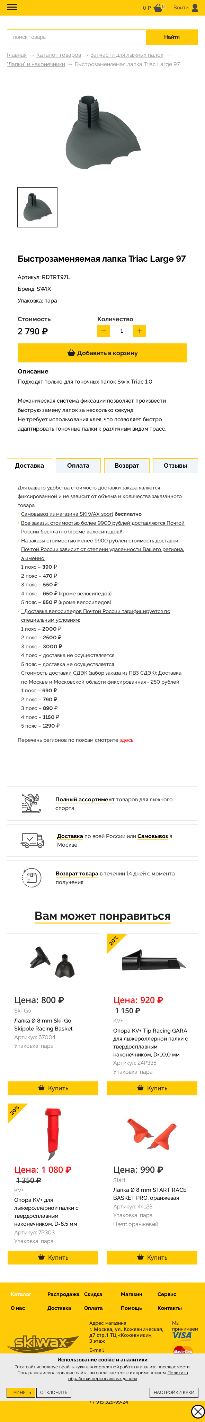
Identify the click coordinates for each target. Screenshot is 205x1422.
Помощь (131, 1308)
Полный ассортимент (85, 799)
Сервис (167, 1294)
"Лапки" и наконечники (36, 64)
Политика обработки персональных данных (128, 1375)
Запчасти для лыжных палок (127, 55)
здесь (126, 740)
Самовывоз (152, 836)
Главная (17, 55)
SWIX (44, 289)
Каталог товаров (58, 55)
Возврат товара (77, 873)
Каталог (21, 1294)
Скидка (93, 1294)
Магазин (131, 1294)
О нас (18, 1308)
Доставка (70, 836)
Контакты (170, 1308)
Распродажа (63, 1294)
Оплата (93, 1308)
